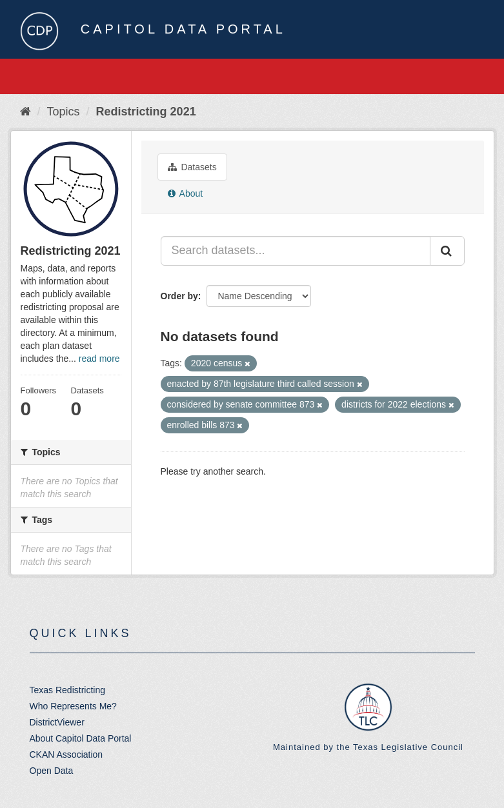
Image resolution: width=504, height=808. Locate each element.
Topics (63, 111)
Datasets (192, 167)
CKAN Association (66, 754)
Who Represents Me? (73, 706)
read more (99, 358)
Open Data (52, 770)
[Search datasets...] (295, 251)
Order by (179, 296)
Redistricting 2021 (146, 111)
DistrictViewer (57, 722)
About (185, 193)
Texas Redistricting (68, 690)
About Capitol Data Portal (81, 738)
